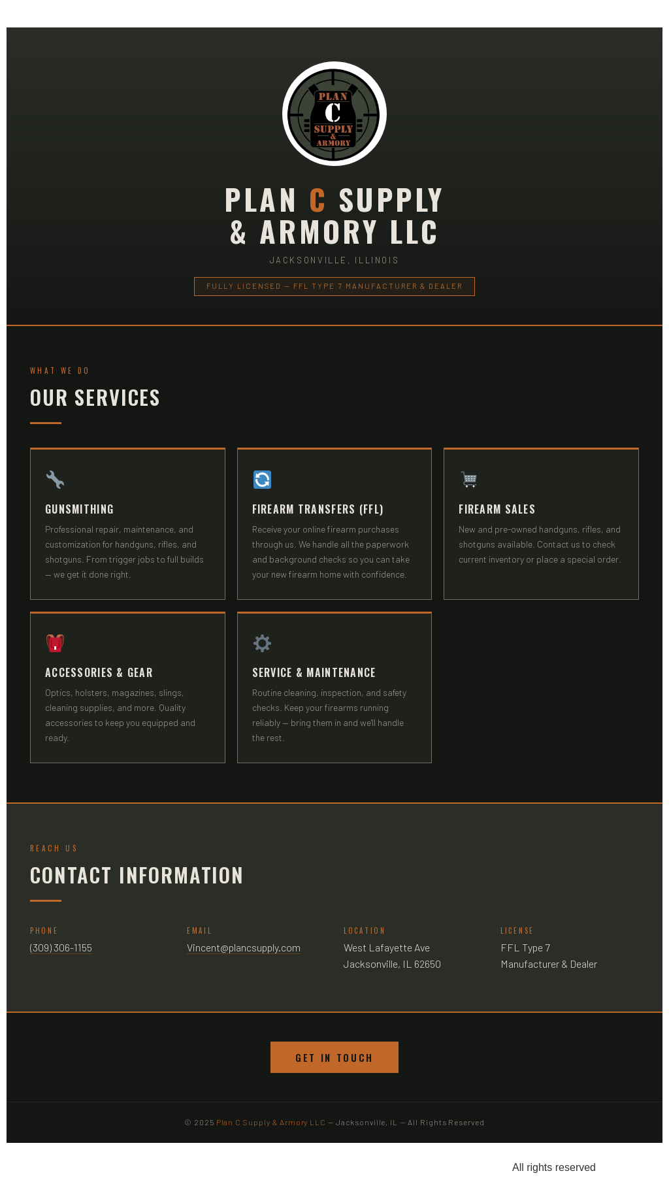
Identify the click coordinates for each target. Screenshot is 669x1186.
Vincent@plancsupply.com (244, 947)
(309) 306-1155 (61, 947)
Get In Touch (334, 1057)
